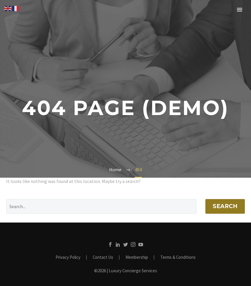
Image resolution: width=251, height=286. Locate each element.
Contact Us (103, 257)
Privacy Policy (68, 257)
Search (225, 206)
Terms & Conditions (178, 257)
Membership (136, 257)
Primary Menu (239, 9)
